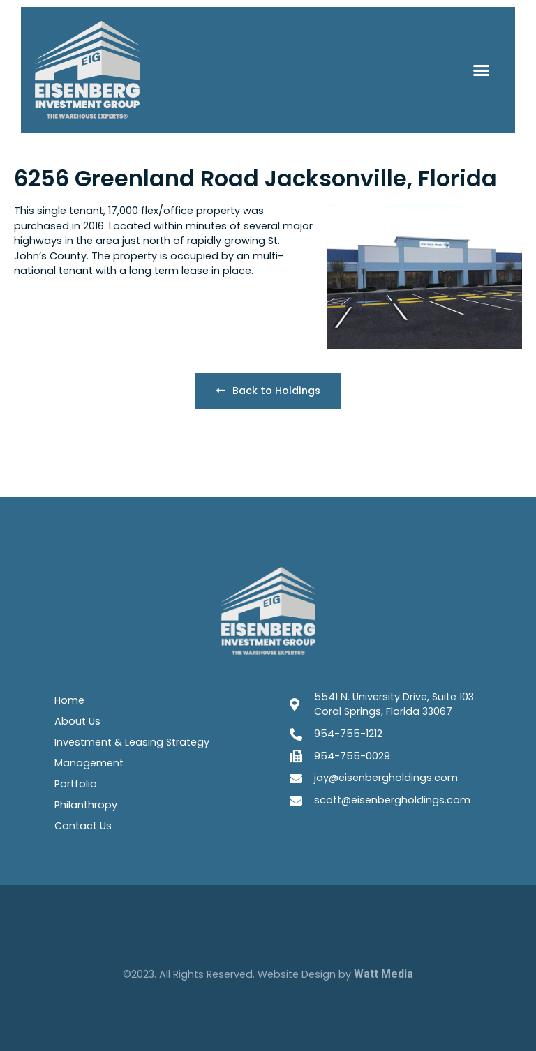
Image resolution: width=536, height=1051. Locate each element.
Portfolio (75, 784)
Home (69, 700)
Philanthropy (85, 805)
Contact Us (83, 826)
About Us (77, 721)
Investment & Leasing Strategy (131, 742)
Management (89, 763)
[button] (481, 69)
